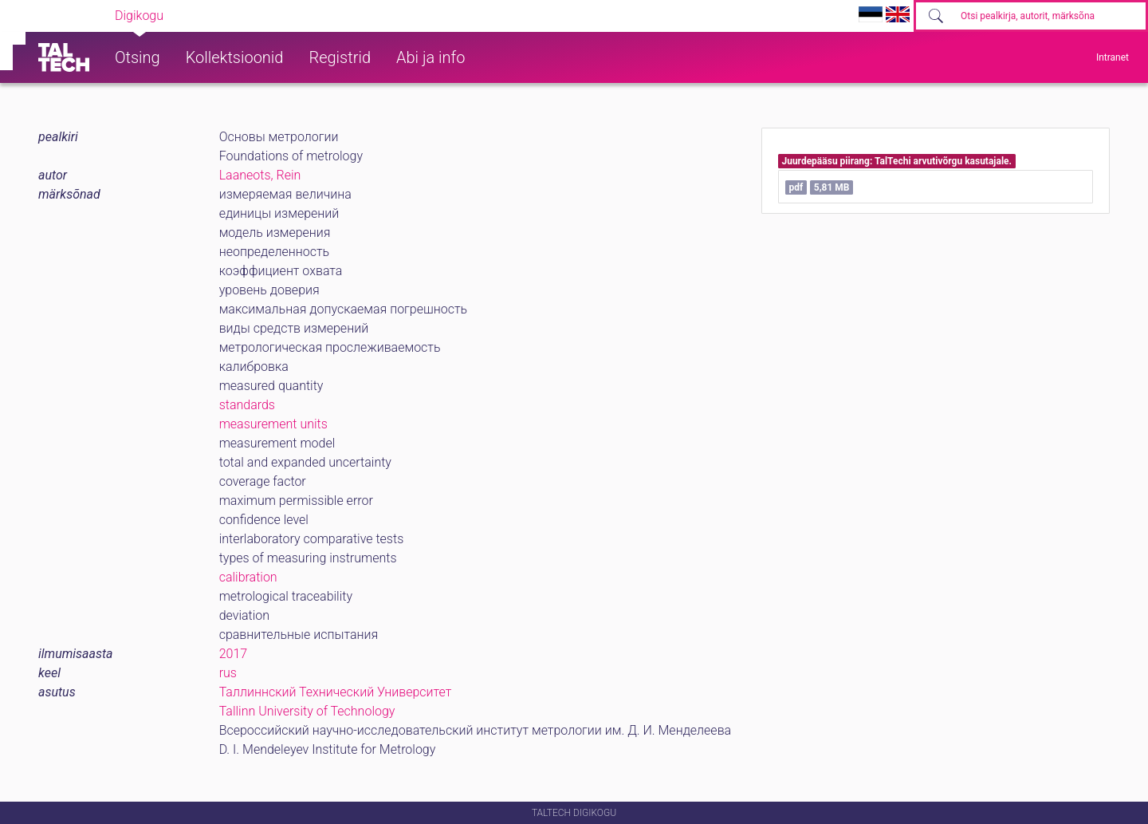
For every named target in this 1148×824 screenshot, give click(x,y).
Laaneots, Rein (260, 175)
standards (247, 404)
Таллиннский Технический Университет (335, 692)
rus (228, 672)
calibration (248, 577)
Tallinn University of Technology (307, 711)
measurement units (273, 424)
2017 (233, 653)
